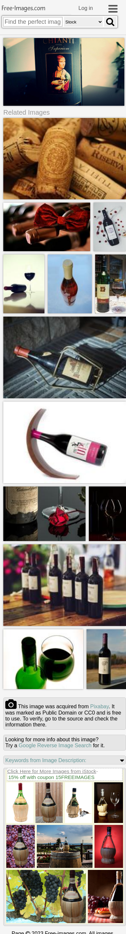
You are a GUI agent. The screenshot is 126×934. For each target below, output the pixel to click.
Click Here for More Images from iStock (51, 771)
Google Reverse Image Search (55, 746)
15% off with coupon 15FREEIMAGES (51, 777)
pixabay (99, 707)
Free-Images (23, 8)
